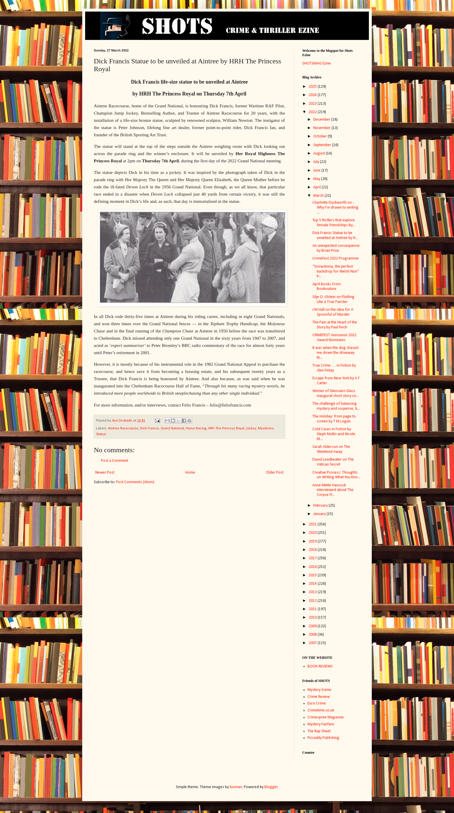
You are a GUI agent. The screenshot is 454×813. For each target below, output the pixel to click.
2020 (313, 533)
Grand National (172, 428)
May (317, 179)
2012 (313, 601)
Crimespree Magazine (325, 717)
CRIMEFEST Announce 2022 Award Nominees (334, 337)
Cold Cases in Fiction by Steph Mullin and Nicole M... (333, 434)
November (322, 128)
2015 (313, 575)
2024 (313, 95)
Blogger (271, 787)
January (320, 514)
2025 (313, 86)
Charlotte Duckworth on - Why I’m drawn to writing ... (335, 208)
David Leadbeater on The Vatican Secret (333, 462)
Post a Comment (114, 461)
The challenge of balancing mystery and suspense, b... (336, 406)
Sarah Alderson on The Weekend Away (331, 449)
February (321, 505)
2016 (313, 567)
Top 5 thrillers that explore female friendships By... (333, 222)
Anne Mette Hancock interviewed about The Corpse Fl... (333, 490)
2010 (313, 617)
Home (190, 472)
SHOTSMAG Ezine (316, 63)
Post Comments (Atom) (135, 482)
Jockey (251, 428)
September (322, 145)
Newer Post (104, 472)
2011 (313, 609)
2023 (313, 104)
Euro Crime (316, 703)
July (316, 162)
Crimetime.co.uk (320, 710)
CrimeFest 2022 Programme (335, 258)
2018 (313, 550)
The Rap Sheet (319, 731)
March (319, 196)
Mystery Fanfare (320, 724)
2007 (313, 643)
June (317, 170)
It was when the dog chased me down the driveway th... (335, 353)
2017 (313, 558)
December (322, 119)
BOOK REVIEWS (320, 666)
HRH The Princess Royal (226, 428)
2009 (313, 626)
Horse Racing (196, 428)
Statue (101, 434)
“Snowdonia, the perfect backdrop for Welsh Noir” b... (335, 271)
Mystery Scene (319, 690)
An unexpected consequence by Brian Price (336, 248)
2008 (313, 634)
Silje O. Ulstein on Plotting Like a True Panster (333, 299)
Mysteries (266, 428)
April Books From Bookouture (326, 286)
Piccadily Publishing (323, 738)
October (320, 136)
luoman (236, 787)
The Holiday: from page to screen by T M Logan (334, 419)
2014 (313, 584)
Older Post (274, 472)
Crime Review (318, 697)
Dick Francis (149, 428)
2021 (313, 524)
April (317, 187)
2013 (313, 592)
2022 (313, 112)
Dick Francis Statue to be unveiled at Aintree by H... (335, 235)
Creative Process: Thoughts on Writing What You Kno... (336, 475)
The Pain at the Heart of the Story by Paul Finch (334, 325)
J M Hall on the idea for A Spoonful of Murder (332, 312)
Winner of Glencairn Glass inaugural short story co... (335, 393)
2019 (313, 541)
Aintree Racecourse (123, 428)
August (319, 153)
